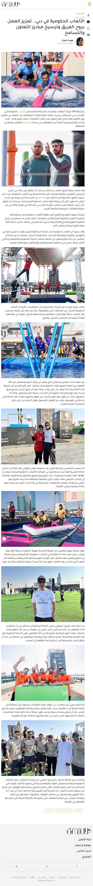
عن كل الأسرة (75, 878)
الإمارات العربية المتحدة (64, 810)
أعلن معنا (62, 878)
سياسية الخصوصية (46, 881)
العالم (42, 198)
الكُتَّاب (32, 878)
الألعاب (21, 112)
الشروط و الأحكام (19, 878)
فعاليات (78, 810)
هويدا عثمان (67, 40)
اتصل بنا (41, 878)
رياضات (48, 810)
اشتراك (52, 878)
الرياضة (26, 123)
